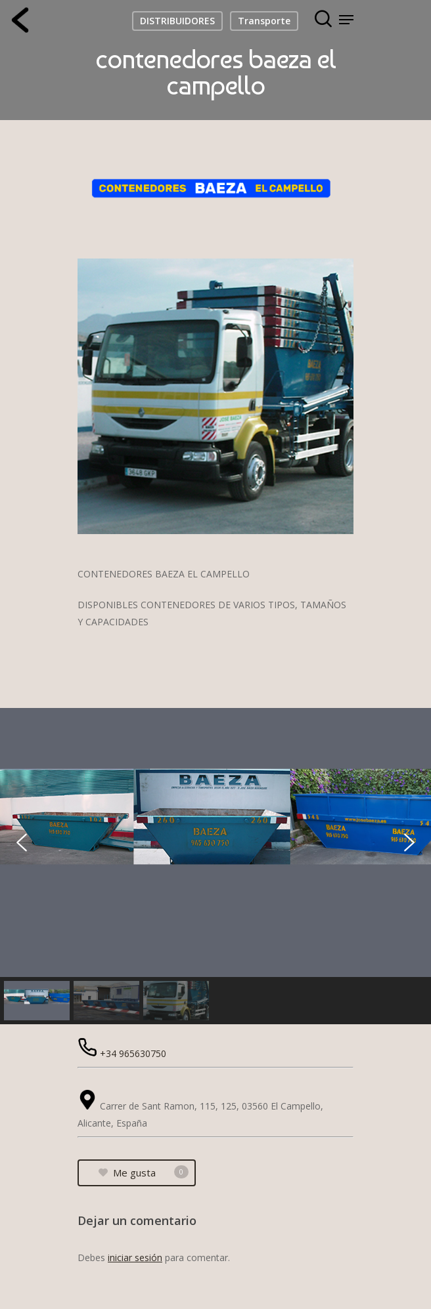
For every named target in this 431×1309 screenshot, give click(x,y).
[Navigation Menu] (346, 19)
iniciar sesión (135, 1257)
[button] (22, 842)
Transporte (264, 20)
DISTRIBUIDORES (177, 20)
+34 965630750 (133, 1053)
